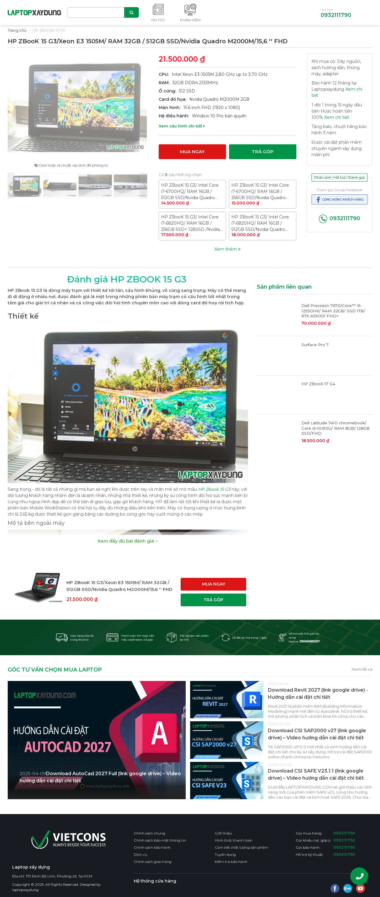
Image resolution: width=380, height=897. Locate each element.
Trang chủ (17, 30)
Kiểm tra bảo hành (231, 861)
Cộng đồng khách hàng (339, 200)
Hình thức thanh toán (233, 840)
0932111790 (336, 15)
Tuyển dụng (225, 854)
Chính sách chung (149, 833)
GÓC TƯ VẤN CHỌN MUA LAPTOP (55, 670)
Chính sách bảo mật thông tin (160, 840)
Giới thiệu (223, 833)
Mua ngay (192, 151)
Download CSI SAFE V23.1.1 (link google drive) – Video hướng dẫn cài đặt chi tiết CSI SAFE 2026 (316, 778)
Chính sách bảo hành (152, 847)
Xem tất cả (362, 669)
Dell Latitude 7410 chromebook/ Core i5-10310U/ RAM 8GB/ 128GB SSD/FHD (335, 428)
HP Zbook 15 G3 (214, 489)
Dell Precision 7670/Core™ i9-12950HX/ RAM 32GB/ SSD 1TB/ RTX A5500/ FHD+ (333, 310)
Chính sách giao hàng (152, 861)
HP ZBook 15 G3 (49, 30)
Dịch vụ (140, 854)
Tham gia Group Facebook (339, 190)
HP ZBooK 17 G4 (318, 383)
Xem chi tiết (336, 117)
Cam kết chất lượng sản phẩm (241, 847)
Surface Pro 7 (315, 344)
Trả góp (263, 151)
